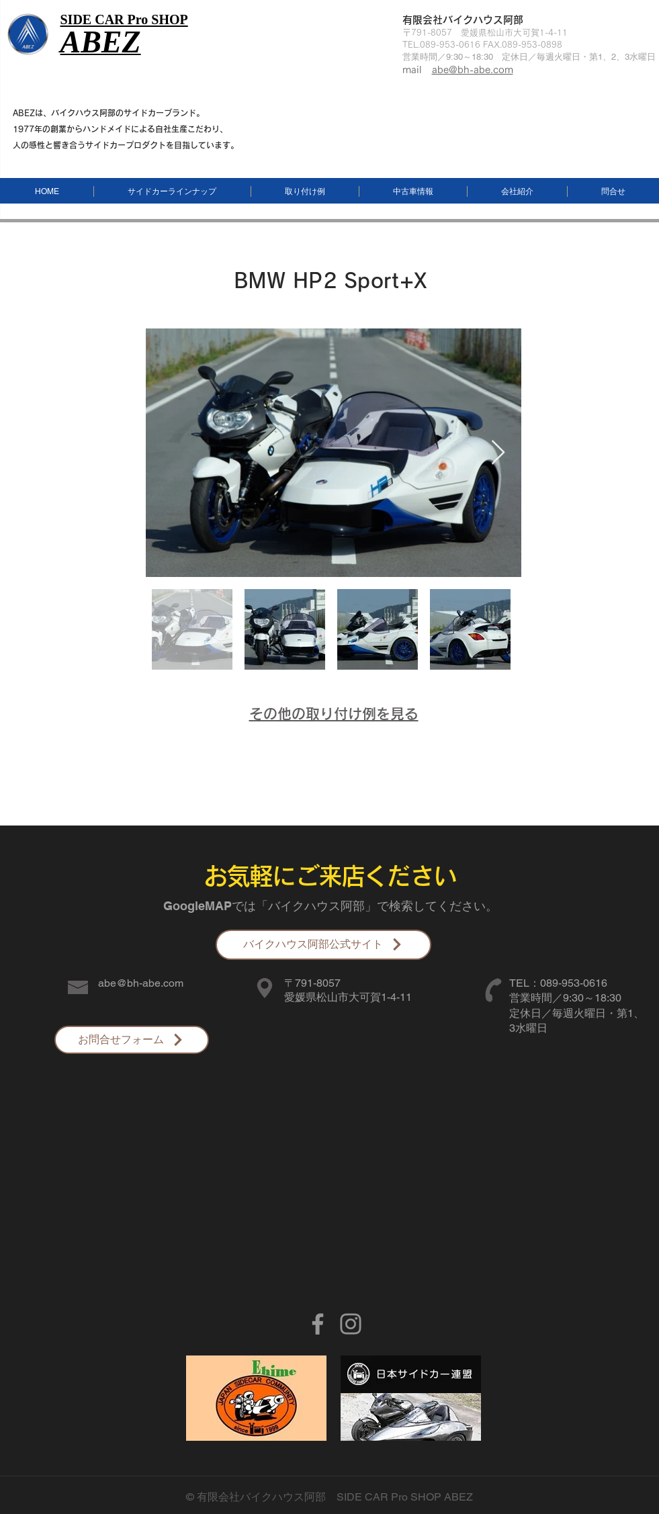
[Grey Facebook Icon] (318, 1324)
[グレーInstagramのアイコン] (351, 1324)
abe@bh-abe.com (472, 69)
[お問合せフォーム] (131, 1040)
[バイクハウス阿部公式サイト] (323, 945)
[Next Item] (498, 453)
